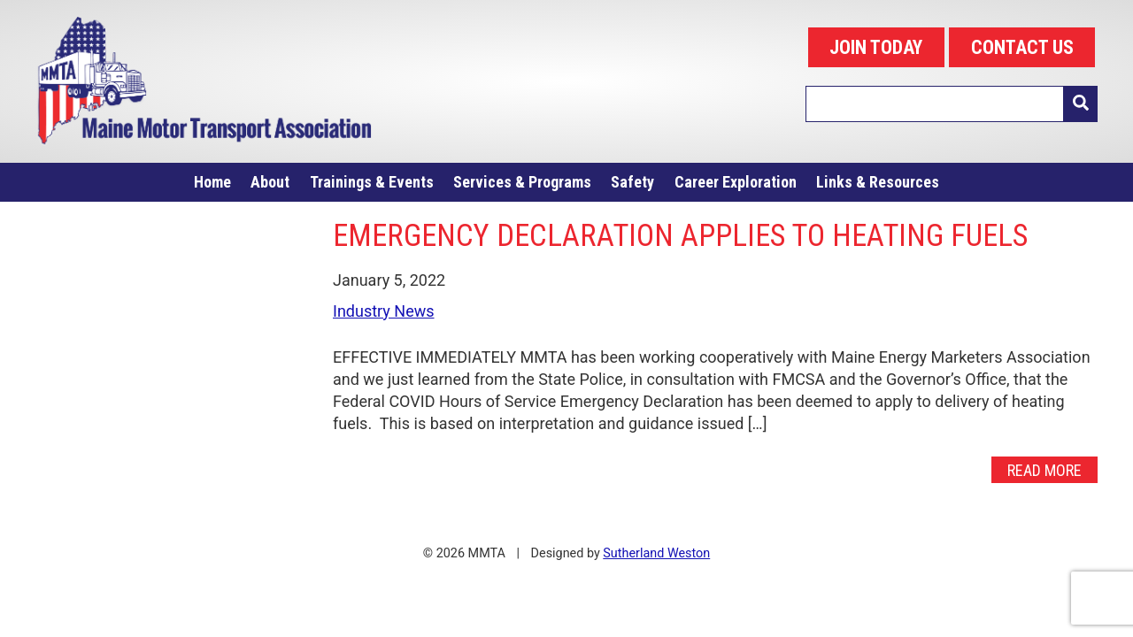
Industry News (384, 311)
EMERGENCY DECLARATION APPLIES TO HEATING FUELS (680, 235)
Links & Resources (877, 182)
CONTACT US (1022, 47)
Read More (1044, 469)
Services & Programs (522, 182)
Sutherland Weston (656, 553)
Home (212, 182)
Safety (632, 182)
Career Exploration (735, 182)
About (269, 182)
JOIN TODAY (875, 47)
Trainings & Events (372, 182)
